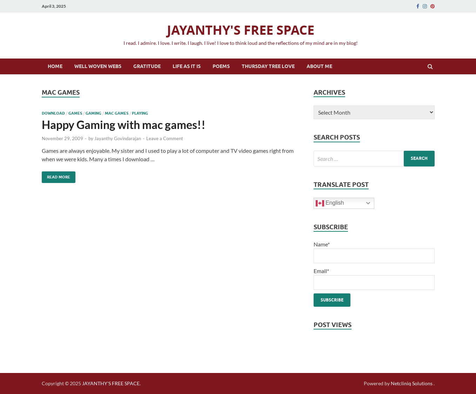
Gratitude (147, 66)
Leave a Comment (164, 138)
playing (140, 113)
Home (55, 66)
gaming (93, 113)
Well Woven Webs (97, 66)
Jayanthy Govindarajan (117, 138)
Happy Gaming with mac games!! (124, 124)
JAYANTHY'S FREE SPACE (240, 30)
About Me (319, 66)
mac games (116, 113)
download (53, 113)
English (330, 203)
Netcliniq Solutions (412, 383)
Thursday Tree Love (268, 66)
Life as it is (187, 66)
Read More (56, 175)
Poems (221, 66)
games (75, 113)
